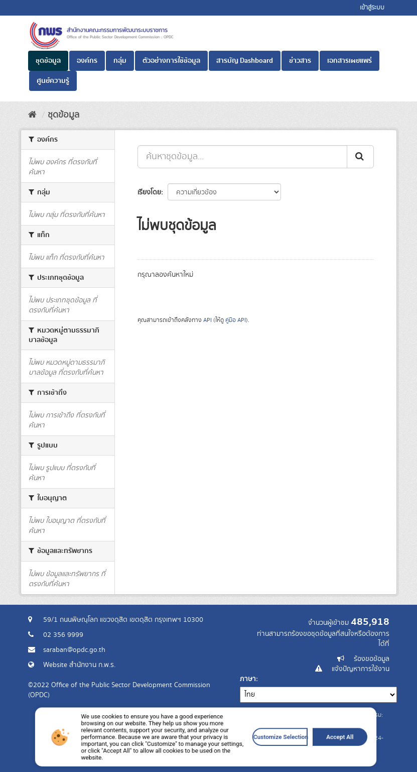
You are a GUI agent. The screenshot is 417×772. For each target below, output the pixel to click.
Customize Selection (260, 751)
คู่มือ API (235, 320)
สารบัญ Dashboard (244, 60)
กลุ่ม (119, 60)
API (207, 320)
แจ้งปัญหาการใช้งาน (360, 669)
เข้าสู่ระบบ (372, 8)
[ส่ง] (360, 156)
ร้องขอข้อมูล (371, 659)
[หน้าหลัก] (32, 115)
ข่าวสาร (300, 60)
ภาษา (248, 679)
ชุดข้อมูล (48, 60)
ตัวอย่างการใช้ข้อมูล (171, 60)
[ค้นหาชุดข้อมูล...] (242, 156)
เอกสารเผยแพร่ (349, 60)
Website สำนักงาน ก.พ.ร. (79, 665)
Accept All (306, 751)
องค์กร (87, 60)
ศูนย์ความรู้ (53, 80)
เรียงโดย (149, 192)
